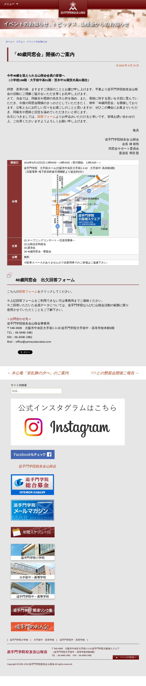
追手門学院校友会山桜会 (37, 466)
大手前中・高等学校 (44, 639)
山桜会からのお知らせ (104, 23)
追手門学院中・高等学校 (72, 639)
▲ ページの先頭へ (126, 657)
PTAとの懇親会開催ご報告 (115, 372)
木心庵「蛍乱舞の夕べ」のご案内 (38, 372)
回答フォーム (46, 116)
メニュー (9, 4)
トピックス (64, 23)
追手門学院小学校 (19, 639)
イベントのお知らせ (26, 23)
